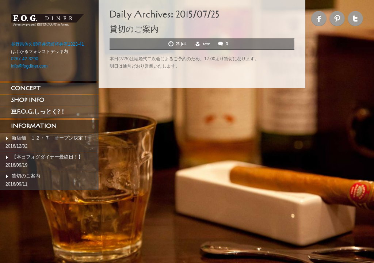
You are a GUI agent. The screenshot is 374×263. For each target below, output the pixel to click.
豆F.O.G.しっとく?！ (38, 111)
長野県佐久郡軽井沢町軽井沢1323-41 (47, 44)
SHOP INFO (27, 100)
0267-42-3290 (24, 58)
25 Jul (181, 44)
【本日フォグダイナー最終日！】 (47, 157)
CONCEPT (26, 88)
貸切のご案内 (26, 176)
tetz (206, 44)
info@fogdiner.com (29, 66)
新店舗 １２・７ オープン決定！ (50, 138)
